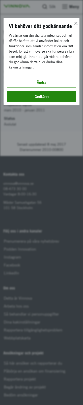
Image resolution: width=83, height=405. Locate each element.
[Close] (75, 23)
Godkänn (42, 96)
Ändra (41, 82)
